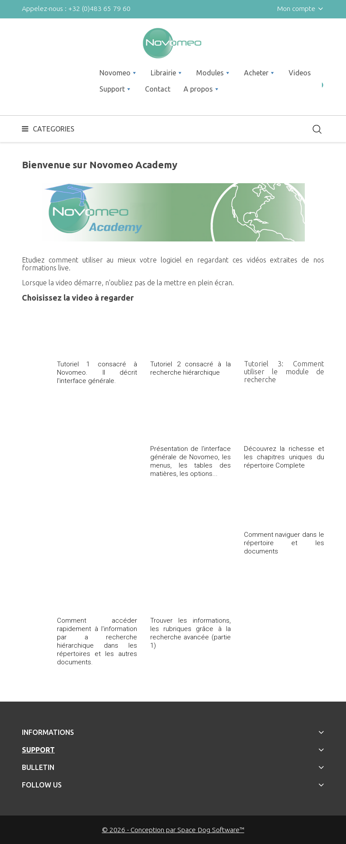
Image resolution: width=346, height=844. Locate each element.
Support (38, 750)
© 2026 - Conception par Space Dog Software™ (173, 829)
